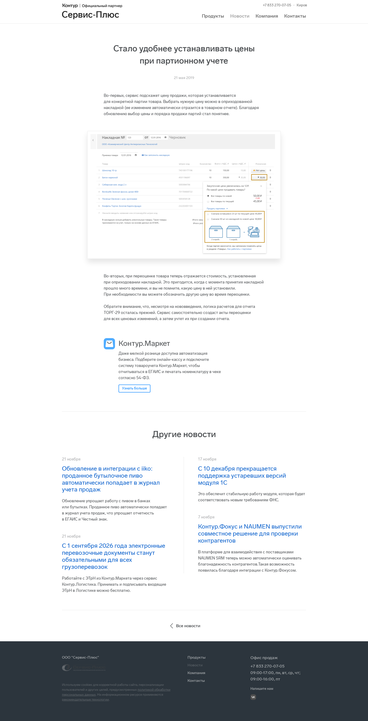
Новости (239, 16)
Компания (267, 16)
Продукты (213, 16)
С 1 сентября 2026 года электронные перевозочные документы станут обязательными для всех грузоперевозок (113, 556)
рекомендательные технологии (85, 700)
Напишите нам (261, 689)
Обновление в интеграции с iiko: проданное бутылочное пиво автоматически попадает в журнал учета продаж (111, 479)
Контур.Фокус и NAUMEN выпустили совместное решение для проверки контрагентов (250, 533)
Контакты (295, 16)
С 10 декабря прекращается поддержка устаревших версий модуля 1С (242, 475)
